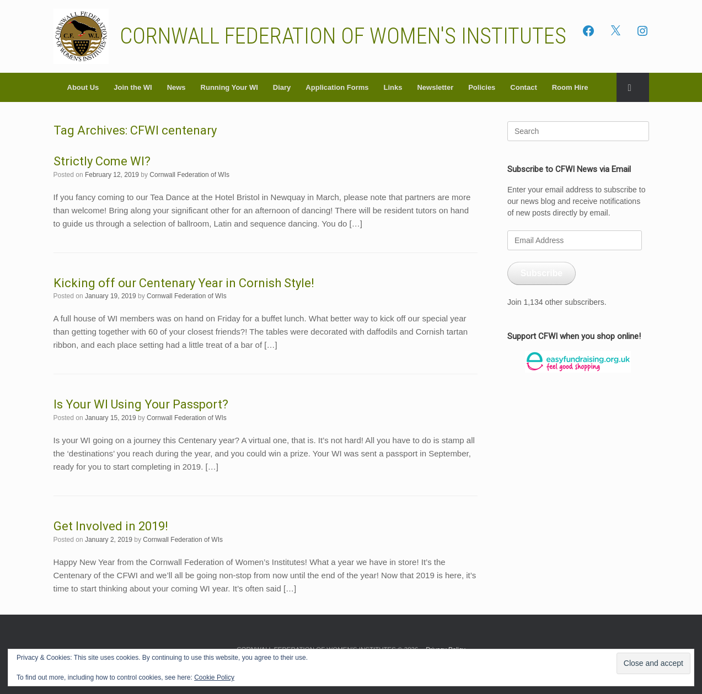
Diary (282, 87)
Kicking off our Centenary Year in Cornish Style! (183, 283)
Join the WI (133, 87)
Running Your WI (229, 87)
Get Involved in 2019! (110, 526)
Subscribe (541, 273)
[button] (633, 87)
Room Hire (570, 87)
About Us (83, 87)
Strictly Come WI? (102, 161)
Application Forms (337, 87)
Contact (523, 87)
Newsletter (435, 87)
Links (392, 87)
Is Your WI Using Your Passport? (140, 404)
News (176, 87)
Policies (481, 87)
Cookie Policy (214, 677)
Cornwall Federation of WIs (189, 175)
